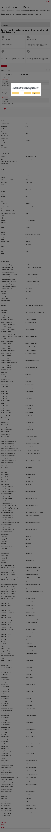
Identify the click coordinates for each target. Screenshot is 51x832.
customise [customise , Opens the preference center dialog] (16, 93)
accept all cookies (36, 93)
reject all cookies (28, 93)
